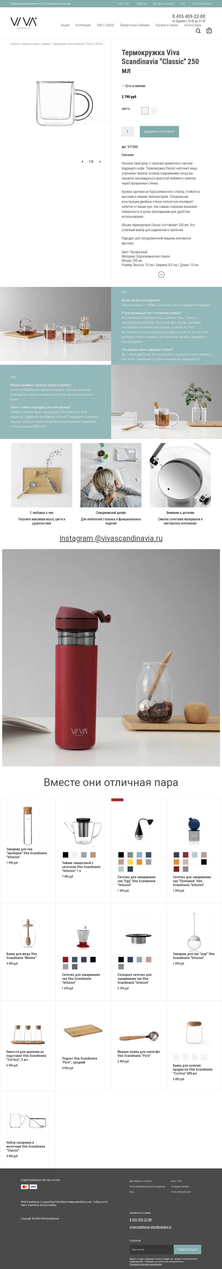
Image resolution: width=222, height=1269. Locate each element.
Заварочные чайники (134, 25)
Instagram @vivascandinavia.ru (111, 538)
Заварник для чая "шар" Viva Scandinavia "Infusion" (194, 956)
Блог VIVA (123, 3)
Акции (65, 25)
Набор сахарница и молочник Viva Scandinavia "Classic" (25, 1146)
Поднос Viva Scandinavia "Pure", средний (79, 1060)
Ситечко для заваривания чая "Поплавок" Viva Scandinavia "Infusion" (192, 881)
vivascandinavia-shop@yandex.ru (150, 1227)
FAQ (183, 3)
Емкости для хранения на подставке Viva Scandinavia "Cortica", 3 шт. (26, 1056)
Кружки (46, 43)
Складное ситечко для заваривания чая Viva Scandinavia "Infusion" (134, 979)
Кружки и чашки (167, 25)
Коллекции (83, 25)
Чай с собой (105, 25)
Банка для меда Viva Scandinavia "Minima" (21, 956)
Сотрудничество (180, 1186)
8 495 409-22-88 (141, 1220)
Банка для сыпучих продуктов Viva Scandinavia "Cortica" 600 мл (192, 1069)
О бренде (141, 3)
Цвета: (126, 108)
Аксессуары (192, 25)
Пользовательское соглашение (147, 1186)
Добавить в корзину (159, 131)
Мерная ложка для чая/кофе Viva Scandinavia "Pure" (139, 1054)
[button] (82, 161)
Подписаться (187, 1249)
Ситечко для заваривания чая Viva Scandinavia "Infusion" (81, 979)
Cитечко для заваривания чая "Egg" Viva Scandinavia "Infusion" (136, 881)
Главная (14, 43)
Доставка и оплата (163, 3)
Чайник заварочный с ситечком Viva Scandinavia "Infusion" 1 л (81, 867)
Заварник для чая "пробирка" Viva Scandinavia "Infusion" (26, 853)
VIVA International (202, 3)
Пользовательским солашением (146, 1264)
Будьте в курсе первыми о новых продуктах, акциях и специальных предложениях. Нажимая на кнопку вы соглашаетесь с (163, 1260)
